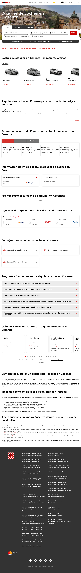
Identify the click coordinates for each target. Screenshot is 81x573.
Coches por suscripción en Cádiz (32, 527)
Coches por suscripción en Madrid (32, 533)
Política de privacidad (55, 515)
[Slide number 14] (55, 356)
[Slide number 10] (46, 356)
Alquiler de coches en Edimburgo (58, 467)
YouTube (45, 560)
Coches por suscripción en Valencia (33, 540)
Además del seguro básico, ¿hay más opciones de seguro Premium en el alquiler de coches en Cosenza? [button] (37, 314)
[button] (8, 141)
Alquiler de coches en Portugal (58, 476)
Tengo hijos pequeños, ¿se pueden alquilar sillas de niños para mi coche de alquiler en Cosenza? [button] (37, 301)
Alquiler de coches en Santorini (58, 461)
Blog (30, 560)
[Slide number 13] (53, 356)
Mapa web (51, 503)
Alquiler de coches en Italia (28, 48)
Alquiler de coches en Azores (57, 488)
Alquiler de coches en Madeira (57, 484)
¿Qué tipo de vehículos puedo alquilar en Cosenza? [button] (22, 295)
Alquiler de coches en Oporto (57, 478)
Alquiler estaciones (54, 455)
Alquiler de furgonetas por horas (32, 515)
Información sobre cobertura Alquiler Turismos (59, 522)
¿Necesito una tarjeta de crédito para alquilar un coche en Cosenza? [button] (28, 283)
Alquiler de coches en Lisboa (57, 482)
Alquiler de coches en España (31, 453)
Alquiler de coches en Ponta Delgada (59, 490)
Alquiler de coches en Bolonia (31, 484)
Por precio (16, 217)
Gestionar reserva (43, 2)
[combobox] (7, 33)
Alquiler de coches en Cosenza (46, 48)
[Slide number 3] (30, 356)
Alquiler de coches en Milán (30, 473)
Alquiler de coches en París (56, 459)
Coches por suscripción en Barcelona (33, 523)
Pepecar (4, 48)
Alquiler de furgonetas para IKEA (32, 507)
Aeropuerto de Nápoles (10, 432)
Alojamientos (32, 2)
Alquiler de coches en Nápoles (31, 472)
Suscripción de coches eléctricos (32, 541)
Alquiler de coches (14, 48)
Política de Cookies (54, 513)
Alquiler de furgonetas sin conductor (33, 517)
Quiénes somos (53, 494)
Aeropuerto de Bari (9, 436)
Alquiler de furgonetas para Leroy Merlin (32, 510)
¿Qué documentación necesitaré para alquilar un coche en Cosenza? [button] (28, 307)
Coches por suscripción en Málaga (32, 535)
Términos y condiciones (55, 509)
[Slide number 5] (34, 356)
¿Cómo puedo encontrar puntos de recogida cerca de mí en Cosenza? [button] (28, 289)
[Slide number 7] (39, 356)
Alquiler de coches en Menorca (31, 459)
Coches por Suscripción (29, 521)
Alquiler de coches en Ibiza (30, 461)
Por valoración (7, 217)
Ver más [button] (77, 120)
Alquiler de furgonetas (29, 494)
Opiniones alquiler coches (56, 496)
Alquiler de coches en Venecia (31, 478)
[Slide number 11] (48, 356)
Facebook (35, 560)
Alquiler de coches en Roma (31, 467)
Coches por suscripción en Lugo (32, 529)
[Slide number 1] (25, 356)
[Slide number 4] (32, 356)
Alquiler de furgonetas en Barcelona (33, 496)
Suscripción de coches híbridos (31, 546)
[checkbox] (10, 36)
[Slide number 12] (50, 356)
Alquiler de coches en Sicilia (30, 480)
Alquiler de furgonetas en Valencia (33, 503)
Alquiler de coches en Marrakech (58, 465)
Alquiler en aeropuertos (55, 453)
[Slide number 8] (41, 356)
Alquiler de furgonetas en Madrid (32, 501)
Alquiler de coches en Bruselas (57, 472)
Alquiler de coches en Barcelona (32, 455)
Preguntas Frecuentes (55, 501)
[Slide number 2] (27, 356)
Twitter (40, 560)
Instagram (50, 560)
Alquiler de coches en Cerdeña (31, 486)
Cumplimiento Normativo (56, 519)
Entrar (71, 2)
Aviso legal (51, 507)
